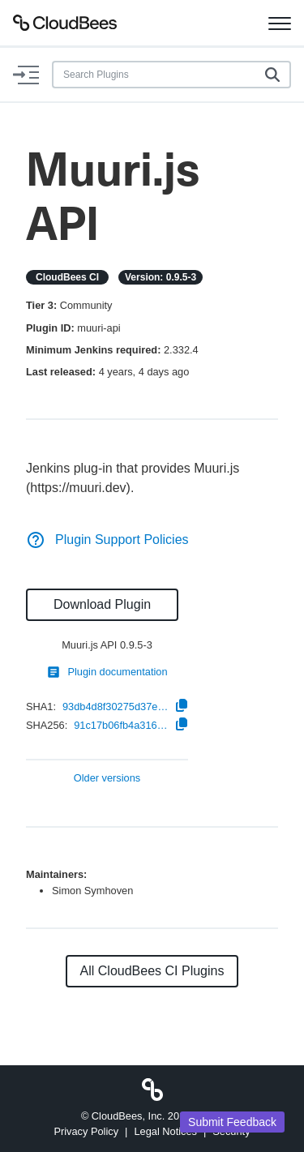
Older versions (107, 778)
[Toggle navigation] (279, 23)
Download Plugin (102, 604)
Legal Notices (165, 1131)
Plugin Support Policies (107, 539)
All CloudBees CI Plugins (152, 971)
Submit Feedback (232, 1122)
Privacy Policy (86, 1131)
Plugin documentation (106, 672)
